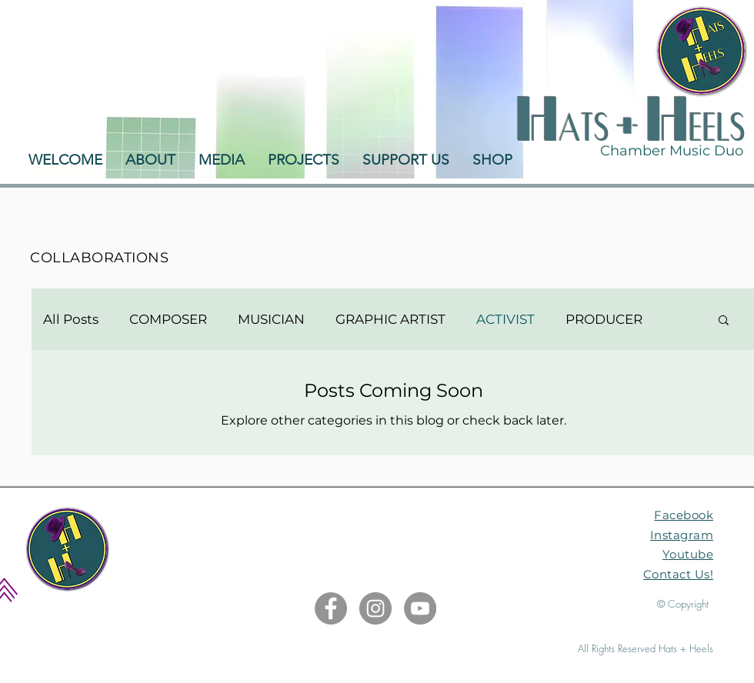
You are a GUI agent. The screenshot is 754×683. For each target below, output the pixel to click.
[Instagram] (375, 608)
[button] (723, 321)
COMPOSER (168, 319)
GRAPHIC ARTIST (390, 319)
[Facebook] (331, 608)
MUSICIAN (271, 319)
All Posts (70, 319)
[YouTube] (420, 608)
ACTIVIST (505, 319)
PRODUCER (604, 319)
